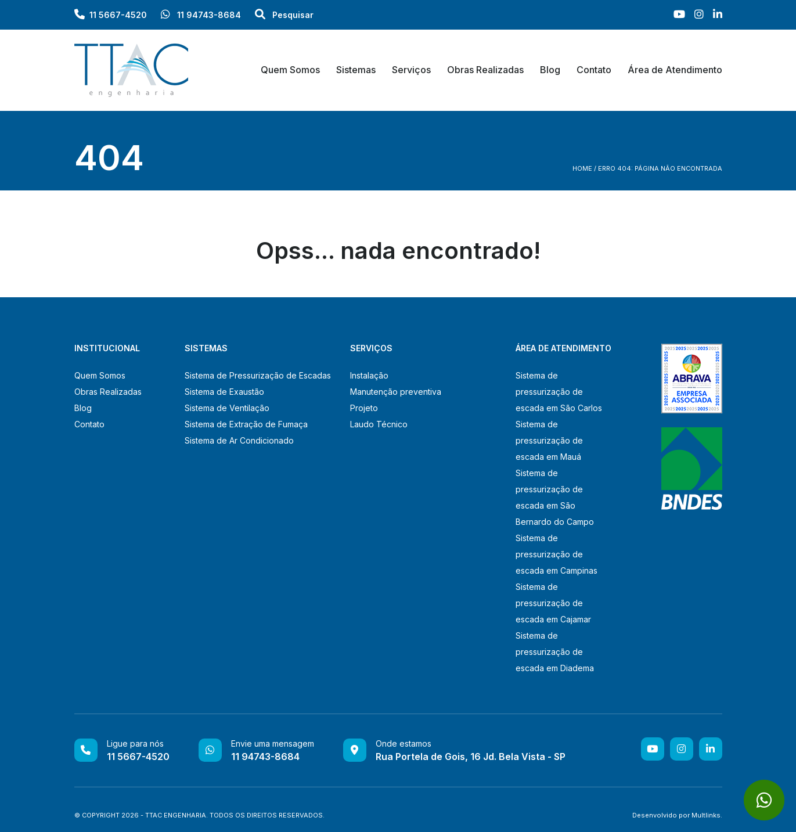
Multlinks (706, 815)
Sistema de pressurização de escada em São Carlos (559, 391)
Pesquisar (284, 15)
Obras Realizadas (485, 69)
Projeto (364, 408)
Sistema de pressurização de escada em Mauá (549, 440)
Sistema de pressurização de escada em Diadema (555, 652)
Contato (594, 69)
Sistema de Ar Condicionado (239, 440)
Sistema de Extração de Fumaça (246, 424)
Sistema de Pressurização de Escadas (258, 375)
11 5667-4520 (118, 15)
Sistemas (356, 69)
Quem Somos (290, 69)
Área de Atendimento (675, 69)
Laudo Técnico (379, 424)
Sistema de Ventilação (227, 408)
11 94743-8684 (201, 15)
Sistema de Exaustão (224, 392)
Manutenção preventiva (395, 392)
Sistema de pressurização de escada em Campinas (556, 554)
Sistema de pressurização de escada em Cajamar (553, 603)
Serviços (411, 69)
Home (582, 168)
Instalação (369, 375)
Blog (550, 69)
